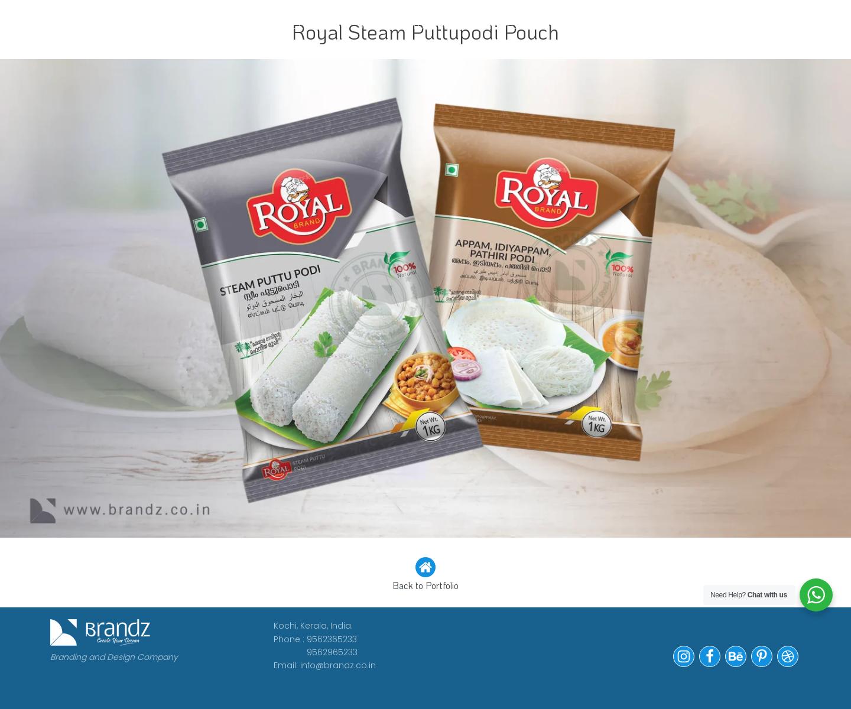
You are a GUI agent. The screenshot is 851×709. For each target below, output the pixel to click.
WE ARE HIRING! (407, 25)
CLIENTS (316, 25)
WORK (197, 25)
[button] (425, 575)
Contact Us (594, 25)
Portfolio (506, 25)
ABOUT (253, 25)
